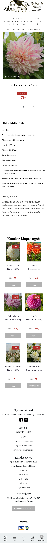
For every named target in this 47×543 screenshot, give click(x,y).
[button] (21, 78)
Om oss (23, 483)
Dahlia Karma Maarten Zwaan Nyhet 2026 (34, 370)
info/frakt (23, 474)
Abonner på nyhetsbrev (24, 508)
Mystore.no (39, 414)
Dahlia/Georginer (33, 29)
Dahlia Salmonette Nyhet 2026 (34, 269)
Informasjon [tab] (13, 123)
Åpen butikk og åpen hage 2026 (23, 461)
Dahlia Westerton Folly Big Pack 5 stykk (34, 319)
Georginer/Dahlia (18, 29)
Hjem (8, 29)
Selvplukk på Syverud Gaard (23, 466)
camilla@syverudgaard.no (23, 450)
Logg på (23, 470)
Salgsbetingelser (23, 487)
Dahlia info (23, 479)
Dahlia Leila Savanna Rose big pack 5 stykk (13, 319)
